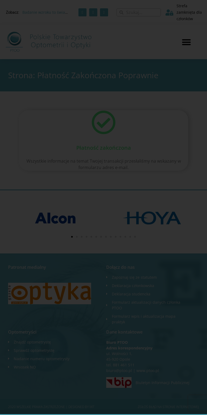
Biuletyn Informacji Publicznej (162, 382)
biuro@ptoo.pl (119, 370)
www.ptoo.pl (147, 370)
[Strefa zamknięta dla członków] (169, 12)
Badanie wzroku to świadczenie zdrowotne (60, 12)
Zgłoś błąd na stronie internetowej (168, 407)
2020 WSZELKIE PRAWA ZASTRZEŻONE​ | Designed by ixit (51, 407)
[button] (186, 42)
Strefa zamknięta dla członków (189, 12)
